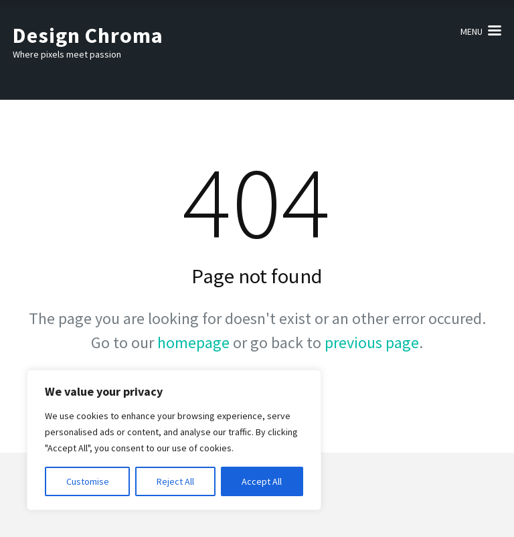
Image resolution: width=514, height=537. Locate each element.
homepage (193, 342)
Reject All (175, 481)
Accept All (262, 481)
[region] (174, 440)
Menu (471, 31)
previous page (372, 342)
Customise (87, 481)
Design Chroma (88, 35)
